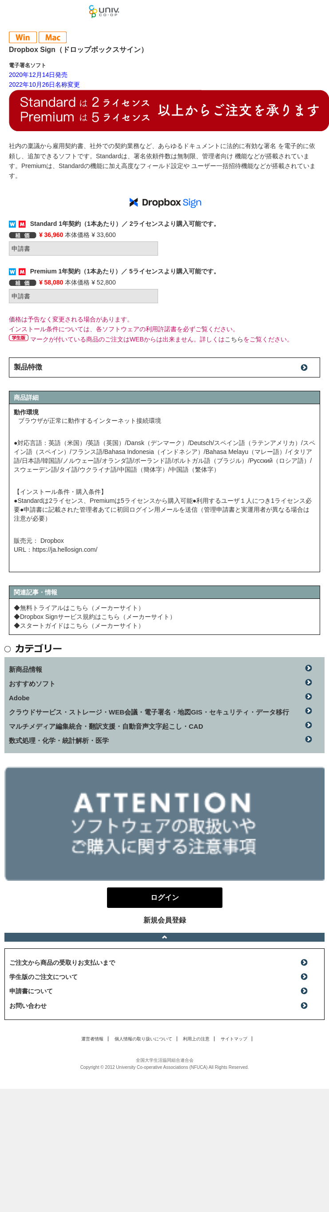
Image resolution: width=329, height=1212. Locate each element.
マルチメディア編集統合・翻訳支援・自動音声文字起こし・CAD (106, 726)
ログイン (317, 13)
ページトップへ (164, 937)
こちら (234, 339)
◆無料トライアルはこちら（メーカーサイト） (79, 607)
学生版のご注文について (43, 976)
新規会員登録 (164, 920)
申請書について (31, 991)
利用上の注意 (196, 1038)
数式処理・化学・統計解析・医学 (59, 740)
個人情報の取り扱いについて (143, 1038)
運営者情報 (92, 1038)
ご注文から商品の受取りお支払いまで (62, 962)
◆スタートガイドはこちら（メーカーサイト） (79, 625)
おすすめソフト (32, 683)
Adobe (19, 698)
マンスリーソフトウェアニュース (44, 11)
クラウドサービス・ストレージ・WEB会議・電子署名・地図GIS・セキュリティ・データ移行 (149, 712)
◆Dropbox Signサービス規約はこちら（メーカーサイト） (95, 616)
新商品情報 (25, 669)
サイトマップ (234, 1038)
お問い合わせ (28, 1005)
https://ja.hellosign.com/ (64, 549)
